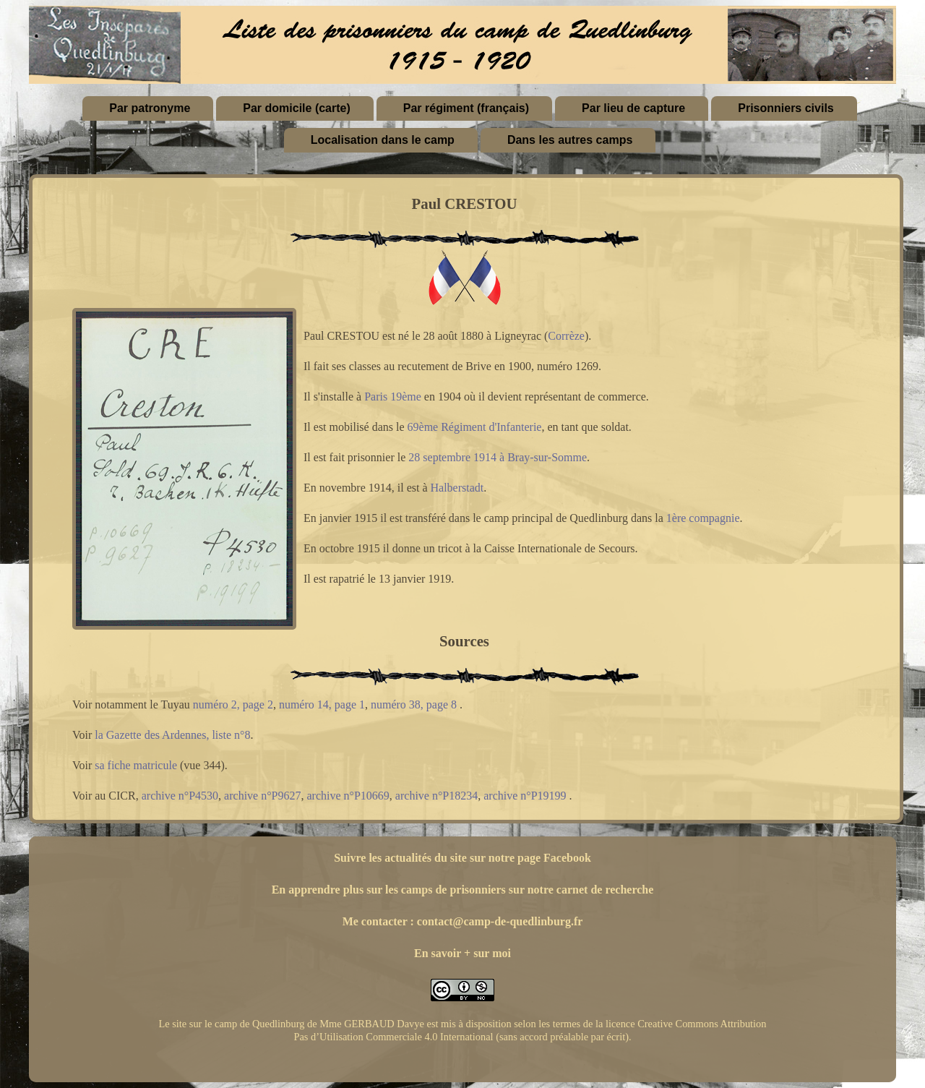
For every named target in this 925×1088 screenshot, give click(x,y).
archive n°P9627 (262, 795)
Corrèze (566, 336)
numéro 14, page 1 (322, 704)
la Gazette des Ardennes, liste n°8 (172, 735)
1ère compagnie (703, 518)
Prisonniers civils (786, 108)
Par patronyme (149, 108)
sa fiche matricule (136, 765)
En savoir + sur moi (462, 953)
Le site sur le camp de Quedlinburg (231, 1023)
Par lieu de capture (633, 108)
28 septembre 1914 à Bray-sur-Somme (497, 457)
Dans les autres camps (569, 140)
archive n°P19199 (524, 795)
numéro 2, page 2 (233, 704)
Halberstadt (457, 487)
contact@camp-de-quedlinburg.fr (500, 921)
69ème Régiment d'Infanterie (475, 427)
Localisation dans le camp (383, 140)
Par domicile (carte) (296, 108)
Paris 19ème (392, 396)
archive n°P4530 (180, 795)
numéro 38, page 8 (414, 704)
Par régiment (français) (466, 108)
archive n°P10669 (347, 795)
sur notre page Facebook (530, 858)
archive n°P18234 (436, 795)
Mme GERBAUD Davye (371, 1023)
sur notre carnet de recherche (581, 889)
